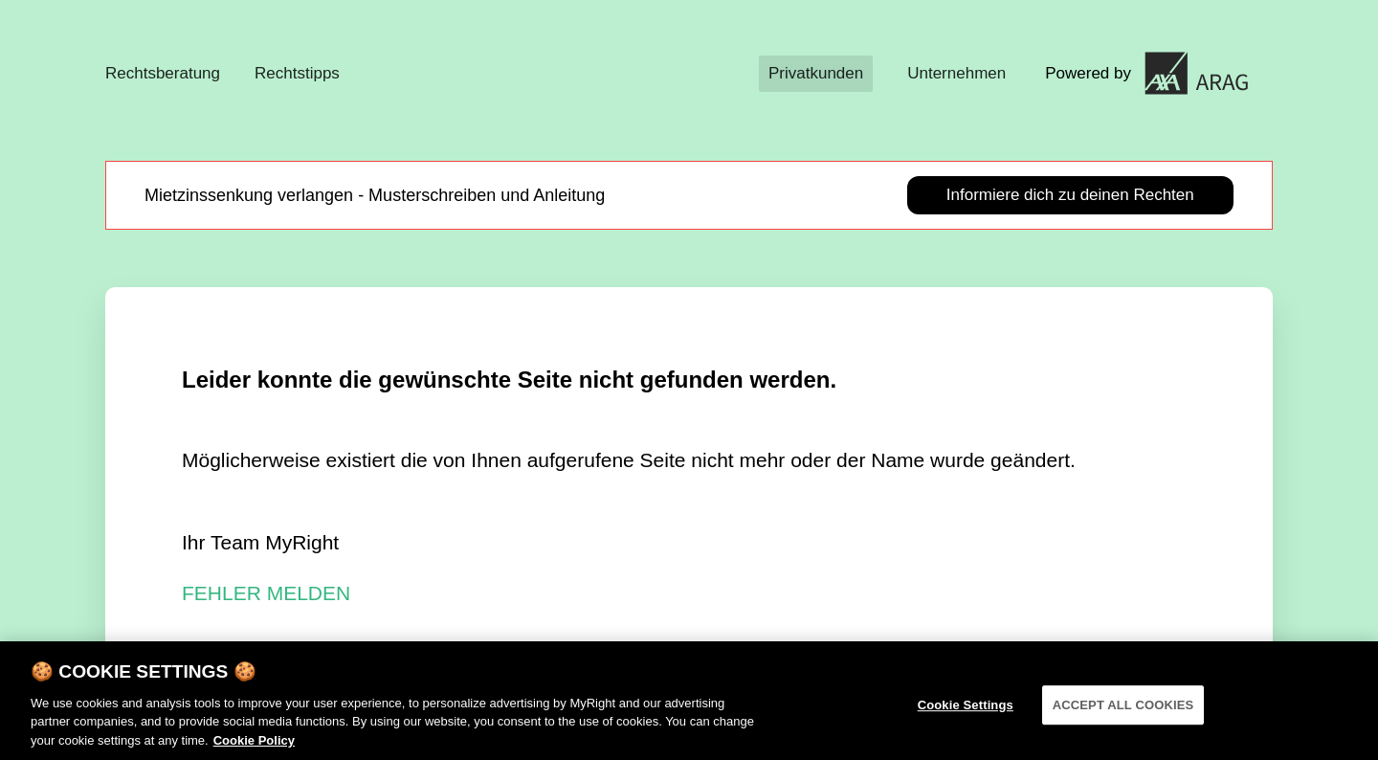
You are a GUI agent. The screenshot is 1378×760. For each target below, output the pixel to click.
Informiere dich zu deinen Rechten (1070, 195)
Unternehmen (956, 73)
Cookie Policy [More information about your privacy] (254, 749)
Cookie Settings (965, 712)
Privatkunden (815, 73)
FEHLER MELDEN (266, 593)
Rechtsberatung (162, 73)
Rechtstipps (297, 73)
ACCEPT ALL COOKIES (1123, 712)
